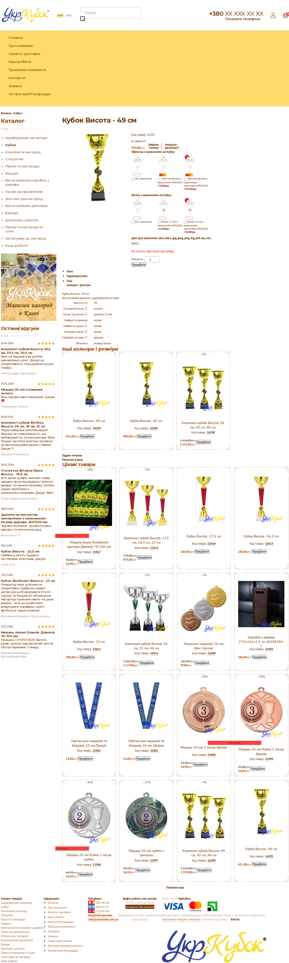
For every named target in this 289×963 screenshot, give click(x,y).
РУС (69, 15)
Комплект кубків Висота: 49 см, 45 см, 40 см (203, 425)
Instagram (274, 68)
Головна (15, 38)
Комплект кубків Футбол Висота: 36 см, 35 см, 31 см (23, 424)
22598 (97, 864)
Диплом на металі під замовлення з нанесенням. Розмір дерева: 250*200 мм (24, 518)
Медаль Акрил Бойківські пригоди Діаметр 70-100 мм (89, 544)
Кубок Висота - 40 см (89, 421)
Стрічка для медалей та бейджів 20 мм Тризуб (89, 743)
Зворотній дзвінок (100, 915)
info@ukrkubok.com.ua (103, 919)
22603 (269, 649)
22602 (97, 750)
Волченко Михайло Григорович (25, 616)
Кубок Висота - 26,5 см (261, 536)
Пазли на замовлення (24, 192)
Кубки (10, 145)
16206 (154, 428)
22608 (211, 653)
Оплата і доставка (24, 54)
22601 (154, 750)
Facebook (264, 68)
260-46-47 (98, 907)
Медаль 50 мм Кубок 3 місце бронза (261, 751)
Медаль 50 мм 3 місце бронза (204, 747)
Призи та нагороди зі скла (18, 953)
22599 (269, 759)
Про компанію (21, 46)
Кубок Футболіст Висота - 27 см (28, 581)
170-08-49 (98, 911)
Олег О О (8, 564)
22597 (154, 860)
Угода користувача (60, 941)
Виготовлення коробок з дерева (22, 928)
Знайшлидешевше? (172, 146)
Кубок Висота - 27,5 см (204, 536)
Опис (70, 271)
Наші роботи (20, 62)
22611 (154, 653)
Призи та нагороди (22, 166)
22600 (211, 755)
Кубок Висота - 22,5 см (20, 551)
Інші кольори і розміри (79, 283)
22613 (269, 543)
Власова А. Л (10, 535)
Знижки (15, 86)
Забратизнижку (153, 146)
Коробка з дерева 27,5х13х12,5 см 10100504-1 (261, 641)
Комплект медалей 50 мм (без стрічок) (204, 646)
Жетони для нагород (24, 199)
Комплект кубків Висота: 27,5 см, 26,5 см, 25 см (146, 540)
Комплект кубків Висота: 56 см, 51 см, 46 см (146, 646)
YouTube (284, 68)
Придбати (139, 264)
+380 (236, 13)
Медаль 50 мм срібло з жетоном (146, 853)
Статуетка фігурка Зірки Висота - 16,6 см (22, 472)
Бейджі (11, 213)
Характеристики (77, 276)
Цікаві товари (79, 464)
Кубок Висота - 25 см (89, 641)
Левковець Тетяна (14, 406)
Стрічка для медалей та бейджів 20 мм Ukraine (146, 743)
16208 (211, 432)
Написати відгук (72, 459)
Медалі (11, 173)
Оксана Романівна (15, 454)
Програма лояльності (27, 70)
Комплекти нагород (22, 152)
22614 (211, 543)
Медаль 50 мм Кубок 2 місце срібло (89, 857)
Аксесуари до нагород (25, 238)
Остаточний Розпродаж (29, 94)
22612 (97, 649)
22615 (154, 548)
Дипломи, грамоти (21, 220)
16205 (97, 428)
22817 (97, 552)
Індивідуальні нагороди (26, 138)
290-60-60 (98, 903)
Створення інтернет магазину (181, 919)
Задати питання (72, 455)
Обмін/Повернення (61, 922)
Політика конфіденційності (65, 946)
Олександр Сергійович (19, 373)
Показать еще (175, 887)
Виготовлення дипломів (26, 206)
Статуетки (14, 159)
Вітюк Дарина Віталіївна (19, 498)
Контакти (17, 78)
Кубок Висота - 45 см (146, 421)
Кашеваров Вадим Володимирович (15, 654)
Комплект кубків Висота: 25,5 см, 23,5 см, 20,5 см (26, 351)
